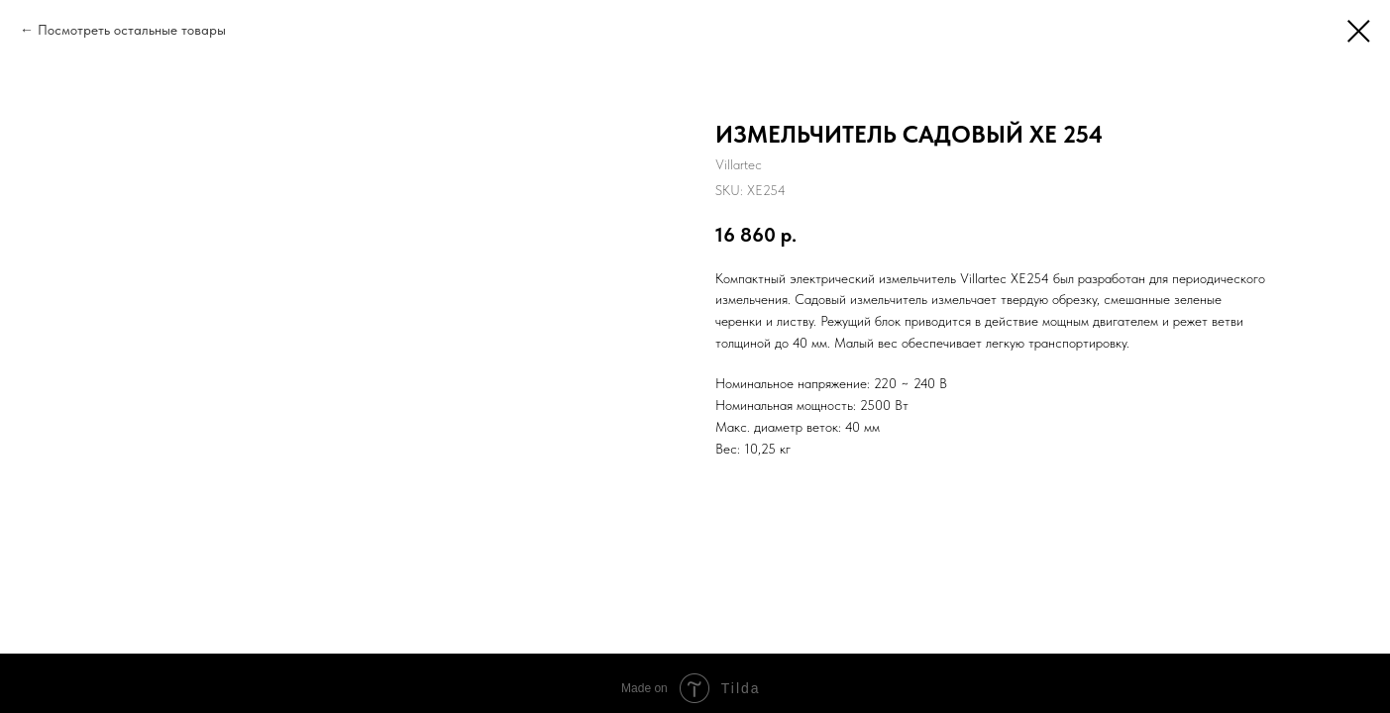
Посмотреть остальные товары (132, 30)
